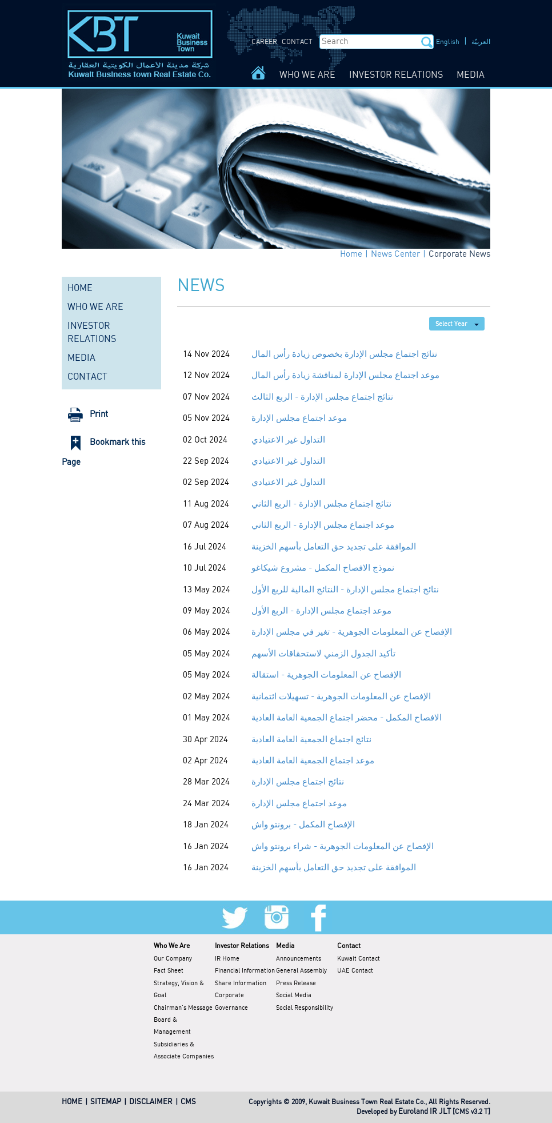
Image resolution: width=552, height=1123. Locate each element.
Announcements (298, 958)
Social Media (293, 995)
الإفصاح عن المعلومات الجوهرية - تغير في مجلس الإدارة (351, 632)
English (447, 42)
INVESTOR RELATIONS (396, 75)
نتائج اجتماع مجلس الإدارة (297, 782)
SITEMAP (105, 1102)
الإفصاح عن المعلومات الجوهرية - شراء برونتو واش (342, 846)
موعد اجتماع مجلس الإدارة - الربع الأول (321, 611)
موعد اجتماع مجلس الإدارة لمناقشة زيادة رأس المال (345, 375)
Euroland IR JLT (424, 1112)
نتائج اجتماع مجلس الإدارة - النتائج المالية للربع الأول (345, 590)
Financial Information (245, 970)
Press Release (296, 983)
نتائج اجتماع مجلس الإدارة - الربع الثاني (321, 504)
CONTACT (297, 42)
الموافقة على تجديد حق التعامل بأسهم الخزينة (333, 547)
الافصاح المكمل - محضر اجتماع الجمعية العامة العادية (346, 718)
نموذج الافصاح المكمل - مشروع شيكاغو (322, 568)
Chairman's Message (183, 1008)
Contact (349, 946)
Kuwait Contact (358, 958)
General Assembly (301, 970)
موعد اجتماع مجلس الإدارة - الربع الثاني (322, 525)
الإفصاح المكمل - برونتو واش (303, 825)
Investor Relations (242, 946)
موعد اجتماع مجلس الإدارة (299, 418)
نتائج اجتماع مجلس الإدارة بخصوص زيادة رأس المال (344, 354)
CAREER (264, 42)
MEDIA (471, 75)
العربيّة (480, 42)
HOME (80, 288)
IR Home (227, 958)
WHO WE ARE (307, 75)
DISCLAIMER (151, 1102)
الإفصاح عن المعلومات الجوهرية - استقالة (326, 675)
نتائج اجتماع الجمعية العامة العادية (311, 739)
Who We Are (172, 946)
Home (351, 254)
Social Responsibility (304, 1008)
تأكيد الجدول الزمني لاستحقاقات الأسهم (323, 654)
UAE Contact (355, 970)
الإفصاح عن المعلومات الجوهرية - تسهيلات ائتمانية (341, 697)
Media (285, 946)
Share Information (240, 983)
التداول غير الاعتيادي (288, 440)
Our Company (173, 958)
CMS (188, 1102)
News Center (395, 254)
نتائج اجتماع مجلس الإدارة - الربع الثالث (322, 397)
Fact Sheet (168, 970)
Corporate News (459, 254)
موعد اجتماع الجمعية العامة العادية (312, 761)
